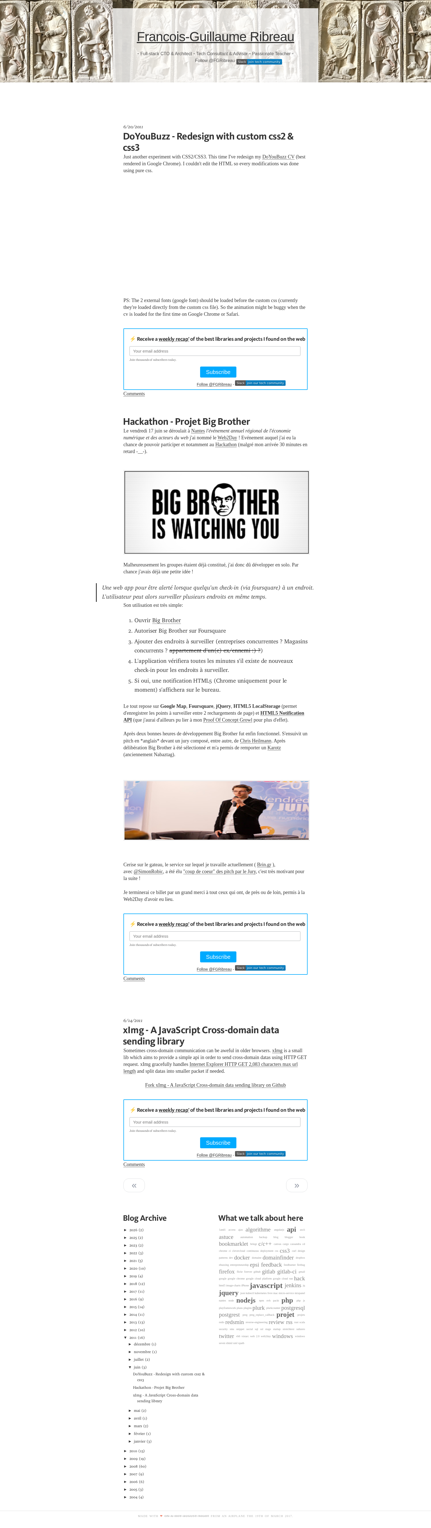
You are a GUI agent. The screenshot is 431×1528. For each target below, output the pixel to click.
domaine (257, 1257)
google (223, 1278)
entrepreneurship (240, 1264)
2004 (133, 1497)
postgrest (231, 1314)
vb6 (239, 1336)
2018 (133, 1283)
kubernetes (261, 1293)
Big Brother (166, 620)
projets (301, 1314)
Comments (134, 393)
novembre (142, 1352)
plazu (240, 1307)
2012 (133, 1330)
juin (137, 1367)
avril (137, 1418)
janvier (139, 1441)
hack (299, 1278)
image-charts (233, 1285)
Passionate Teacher (271, 53)
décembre (142, 1344)
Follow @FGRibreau (215, 60)
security (224, 1329)
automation (250, 1237)
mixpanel (300, 1293)
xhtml (229, 1343)
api (293, 1229)
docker (243, 1257)
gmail (302, 1271)
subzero (300, 1329)
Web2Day (227, 437)
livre (270, 1293)
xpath (241, 1343)
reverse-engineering (257, 1322)
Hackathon (226, 444)
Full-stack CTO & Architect (166, 53)
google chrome (237, 1278)
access (233, 1229)
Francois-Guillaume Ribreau (215, 36)
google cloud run (283, 1278)
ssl (262, 1329)
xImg (277, 1050)
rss (290, 1322)
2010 (133, 1451)
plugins (248, 1307)
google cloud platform (259, 1278)
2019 (133, 1276)
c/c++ (266, 1244)
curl (295, 1250)
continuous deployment (261, 1250)
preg (245, 1314)
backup (266, 1237)
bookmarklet (234, 1244)
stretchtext (290, 1329)
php (289, 1300)
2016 (133, 1299)
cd (303, 1243)
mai (137, 1410)
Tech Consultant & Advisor (222, 53)
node (232, 1300)
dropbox (300, 1257)
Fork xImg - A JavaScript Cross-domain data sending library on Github (215, 1085)
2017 (133, 1291)
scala (302, 1322)
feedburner (290, 1264)
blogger (292, 1237)
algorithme (259, 1229)
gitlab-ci (288, 1271)
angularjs (280, 1229)
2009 (133, 1458)
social (250, 1329)
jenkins (293, 1285)
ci (230, 1250)
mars (138, 1426)
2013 (133, 1322)
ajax (242, 1229)
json (243, 1293)
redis (222, 1322)
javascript (267, 1285)
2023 (133, 1245)
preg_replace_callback (263, 1314)
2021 (133, 1260)
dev (231, 1257)
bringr (254, 1243)
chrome (224, 1250)
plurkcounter (273, 1307)
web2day (266, 1336)
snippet (241, 1329)
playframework (228, 1307)
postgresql (293, 1307)
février (139, 1433)
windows (283, 1336)
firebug (301, 1264)
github (257, 1271)
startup (278, 1329)
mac (276, 1293)
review (277, 1322)
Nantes (198, 431)
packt (277, 1300)
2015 (133, 1306)
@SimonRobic (148, 871)
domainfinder (279, 1257)
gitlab (269, 1271)
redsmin (235, 1322)
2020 (133, 1268)
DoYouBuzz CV (278, 157)
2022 (133, 1253)
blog (279, 1237)
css (277, 1250)
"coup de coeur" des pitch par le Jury (219, 871)
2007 (133, 1474)
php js (301, 1300)
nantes (224, 1300)
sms (233, 1329)
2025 (133, 1237)
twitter (227, 1336)
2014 (133, 1314)
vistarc (246, 1336)
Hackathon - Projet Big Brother (186, 421)
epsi (255, 1264)
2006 (133, 1481)
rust (297, 1322)
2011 (133, 1337)
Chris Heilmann (256, 741)
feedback (272, 1264)
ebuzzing (224, 1264)
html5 (222, 1285)
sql (257, 1329)
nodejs (247, 1300)
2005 (133, 1489)
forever (248, 1271)
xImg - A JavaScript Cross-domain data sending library (201, 1035)
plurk (259, 1307)
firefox (228, 1271)
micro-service (287, 1293)
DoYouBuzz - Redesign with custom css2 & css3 (208, 141)
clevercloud (239, 1250)
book (302, 1237)
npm (262, 1300)
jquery (230, 1293)
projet (287, 1314)
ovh (269, 1300)
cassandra (296, 1243)
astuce (230, 1237)
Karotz (274, 747)
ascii (302, 1229)
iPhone (245, 1285)
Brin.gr (264, 864)
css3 (286, 1250)
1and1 (224, 1229)
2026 (133, 1230)
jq (304, 1285)
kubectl (250, 1293)
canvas (278, 1243)
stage (269, 1329)
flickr (240, 1271)
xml (235, 1343)
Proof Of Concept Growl (227, 720)
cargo (286, 1243)
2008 (133, 1466)
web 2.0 (255, 1336)
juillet (139, 1359)
